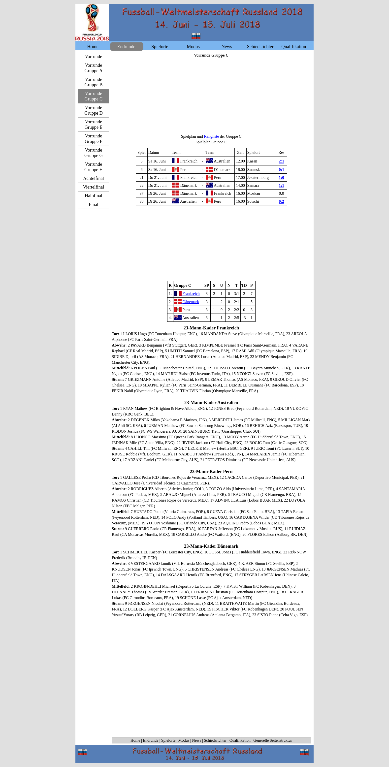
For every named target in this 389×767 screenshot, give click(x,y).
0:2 (281, 201)
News (196, 740)
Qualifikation (240, 740)
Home (135, 740)
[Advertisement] (211, 95)
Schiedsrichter (215, 740)
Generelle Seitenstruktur (272, 740)
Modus (183, 740)
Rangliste (211, 136)
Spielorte (168, 740)
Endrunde (150, 740)
